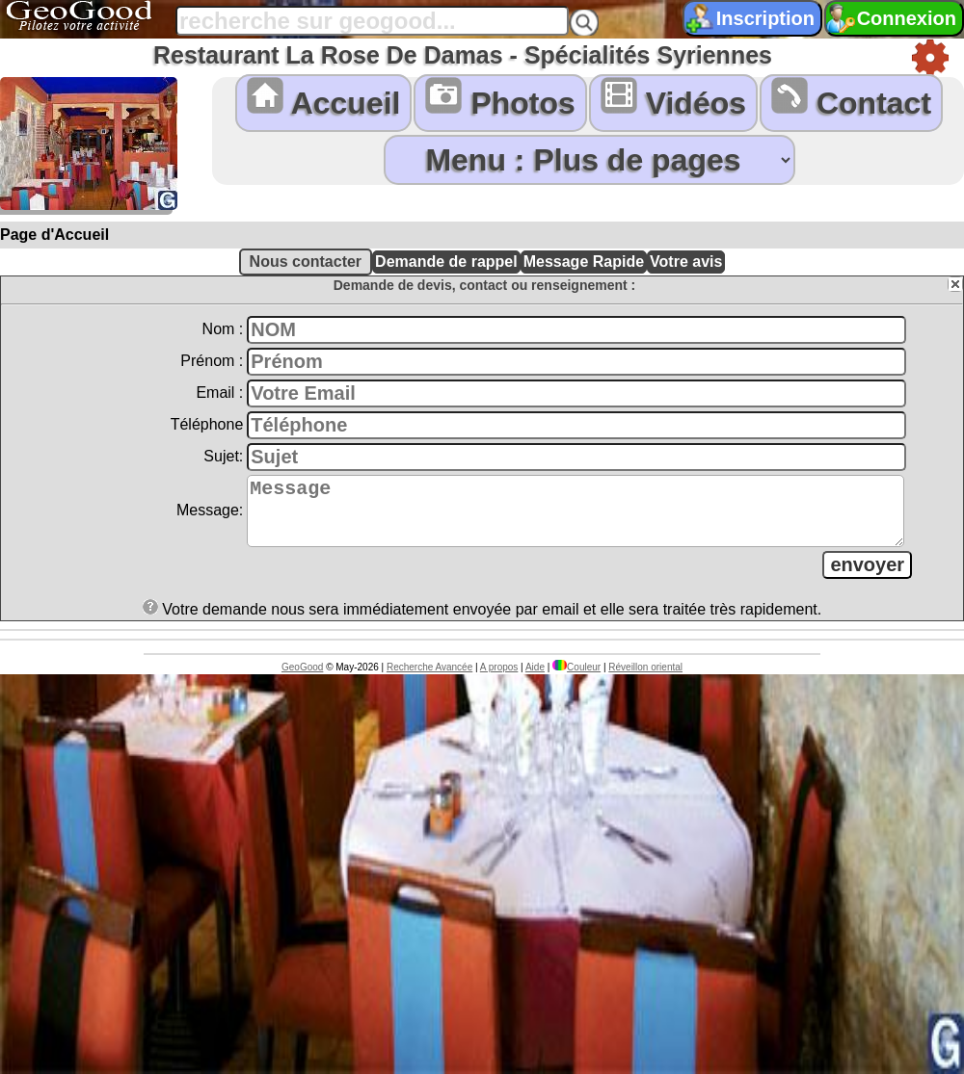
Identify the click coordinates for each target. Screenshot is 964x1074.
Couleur (576, 678)
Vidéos (673, 98)
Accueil (324, 98)
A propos (499, 678)
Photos (500, 98)
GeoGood (302, 678)
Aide (535, 678)
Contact (851, 98)
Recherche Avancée (429, 678)
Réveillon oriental (645, 678)
